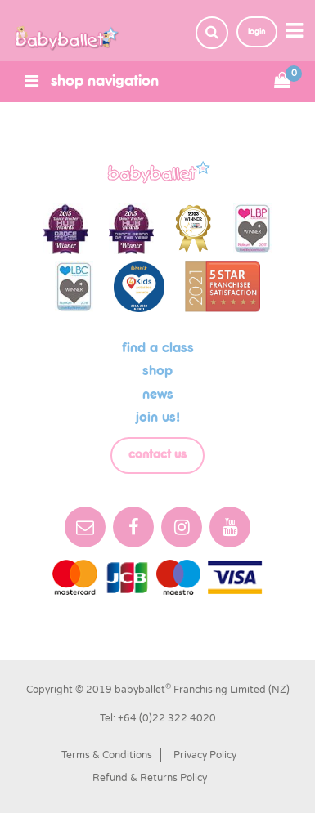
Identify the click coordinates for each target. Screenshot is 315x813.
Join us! (158, 417)
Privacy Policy (204, 755)
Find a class (158, 348)
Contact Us (157, 455)
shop (157, 371)
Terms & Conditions (106, 755)
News (157, 394)
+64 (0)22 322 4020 (167, 718)
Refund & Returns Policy (149, 778)
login (257, 31)
